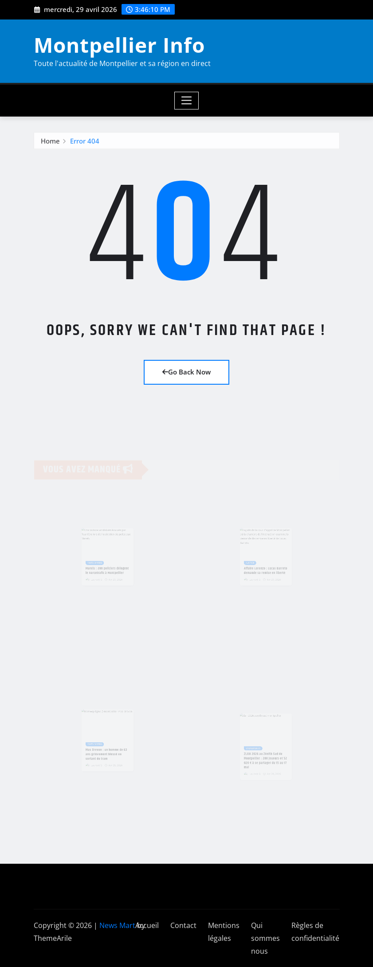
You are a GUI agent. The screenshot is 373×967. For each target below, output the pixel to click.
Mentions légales (224, 931)
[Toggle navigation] (186, 100)
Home (50, 142)
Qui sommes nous (265, 938)
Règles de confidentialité (315, 931)
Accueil (147, 925)
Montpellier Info (119, 44)
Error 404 (84, 142)
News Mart (117, 925)
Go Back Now (186, 371)
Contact (183, 925)
